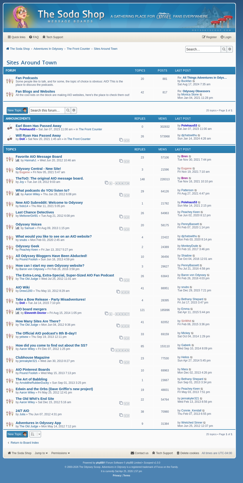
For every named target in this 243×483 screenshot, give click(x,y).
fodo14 (23, 206)
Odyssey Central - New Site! (38, 169)
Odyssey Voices (29, 224)
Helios (185, 357)
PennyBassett (190, 224)
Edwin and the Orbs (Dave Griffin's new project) (54, 389)
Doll (22, 139)
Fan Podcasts (27, 78)
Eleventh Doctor (35, 313)
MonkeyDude (189, 246)
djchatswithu (189, 135)
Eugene (24, 172)
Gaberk (186, 345)
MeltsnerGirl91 (28, 215)
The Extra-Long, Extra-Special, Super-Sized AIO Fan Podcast (65, 275)
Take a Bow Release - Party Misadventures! (51, 299)
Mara (184, 369)
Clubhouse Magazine (33, 357)
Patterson (187, 190)
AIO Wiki (23, 287)
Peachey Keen (190, 212)
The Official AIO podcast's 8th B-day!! (46, 333)
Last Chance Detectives (35, 212)
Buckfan (186, 81)
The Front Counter (90, 129)
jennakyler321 (28, 361)
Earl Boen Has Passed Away (38, 126)
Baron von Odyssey (31, 269)
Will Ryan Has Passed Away (38, 135)
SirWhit (186, 321)
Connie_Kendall (191, 410)
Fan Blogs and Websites (35, 91)
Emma (185, 309)
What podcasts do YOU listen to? (43, 190)
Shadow (186, 255)
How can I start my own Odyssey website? (50, 265)
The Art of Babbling (31, 379)
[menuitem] (212, 30)
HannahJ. (30, 160)
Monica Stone (190, 94)
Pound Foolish (28, 259)
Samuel (29, 228)
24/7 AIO (22, 411)
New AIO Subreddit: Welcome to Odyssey (49, 202)
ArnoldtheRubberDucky (34, 382)
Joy (21, 182)
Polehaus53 (27, 129)
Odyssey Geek (27, 246)
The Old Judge (28, 278)
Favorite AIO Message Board (39, 156)
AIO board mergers (31, 309)
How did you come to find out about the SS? (51, 345)
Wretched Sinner (191, 422)
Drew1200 (26, 291)
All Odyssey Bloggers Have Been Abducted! (51, 256)
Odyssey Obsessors (196, 91)
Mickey (185, 333)
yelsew (23, 337)
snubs (23, 240)
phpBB (100, 462)
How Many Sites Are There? (38, 321)
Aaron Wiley (32, 194)
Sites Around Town (31, 62)
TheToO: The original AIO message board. (50, 178)
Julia (22, 414)
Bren (184, 156)
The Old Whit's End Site (35, 399)
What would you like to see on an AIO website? (54, 236)
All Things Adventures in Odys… (205, 77)
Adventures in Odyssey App (38, 423)
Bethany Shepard (192, 299)
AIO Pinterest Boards (33, 369)
